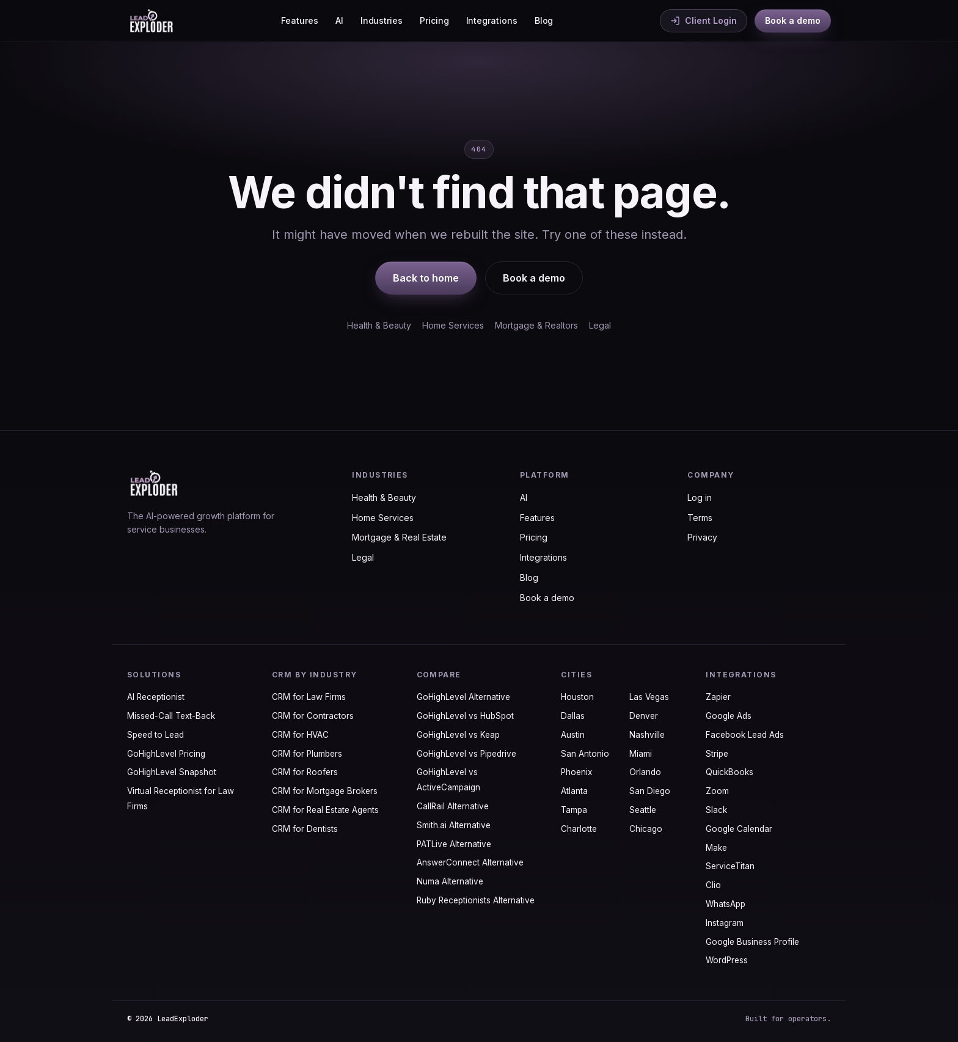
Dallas (573, 716)
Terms (699, 517)
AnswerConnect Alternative (470, 862)
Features (299, 20)
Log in (699, 497)
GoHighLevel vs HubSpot (465, 716)
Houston (577, 697)
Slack (716, 810)
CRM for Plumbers (307, 754)
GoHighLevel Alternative (463, 697)
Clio (713, 885)
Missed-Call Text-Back (171, 716)
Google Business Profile (752, 942)
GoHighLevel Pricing (166, 754)
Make (716, 848)
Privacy (702, 537)
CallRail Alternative (453, 806)
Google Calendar (739, 829)
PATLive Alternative (454, 844)
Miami (640, 754)
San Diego (649, 791)
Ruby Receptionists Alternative (476, 900)
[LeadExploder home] (151, 21)
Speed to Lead (155, 735)
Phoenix (576, 772)
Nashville (647, 735)
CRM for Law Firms (309, 697)
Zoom (717, 791)
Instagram (725, 923)
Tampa (574, 810)
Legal (600, 325)
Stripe (717, 754)
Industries (381, 20)
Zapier (718, 697)
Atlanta (574, 791)
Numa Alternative (450, 881)
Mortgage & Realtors (536, 325)
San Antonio (585, 754)
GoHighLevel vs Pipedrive (466, 754)
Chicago (645, 829)
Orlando (645, 772)
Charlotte (579, 829)
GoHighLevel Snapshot (171, 772)
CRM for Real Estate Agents (325, 810)
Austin (573, 735)
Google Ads (728, 716)
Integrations (491, 20)
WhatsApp (725, 904)
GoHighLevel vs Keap (458, 735)
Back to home (426, 278)
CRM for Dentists (305, 829)
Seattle (642, 810)
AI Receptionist (156, 697)
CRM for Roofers (305, 772)
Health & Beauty (379, 325)
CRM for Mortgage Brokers (325, 791)
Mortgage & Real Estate (399, 537)
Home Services (453, 325)
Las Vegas (649, 697)
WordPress (727, 960)
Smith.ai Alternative (454, 825)
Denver (643, 716)
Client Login (703, 20)
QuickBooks (729, 772)
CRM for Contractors (313, 716)
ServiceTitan (730, 866)
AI (339, 20)
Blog (544, 20)
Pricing (434, 20)
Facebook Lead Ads (745, 735)
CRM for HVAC (300, 735)
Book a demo (793, 20)
